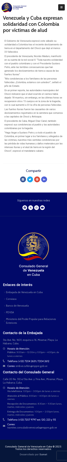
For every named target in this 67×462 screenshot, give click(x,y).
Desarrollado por (33, 454)
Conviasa (11, 299)
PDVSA (10, 312)
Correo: (27, 366)
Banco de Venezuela (17, 305)
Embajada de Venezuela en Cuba (24, 292)
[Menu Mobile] (61, 7)
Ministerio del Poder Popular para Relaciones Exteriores (31, 321)
